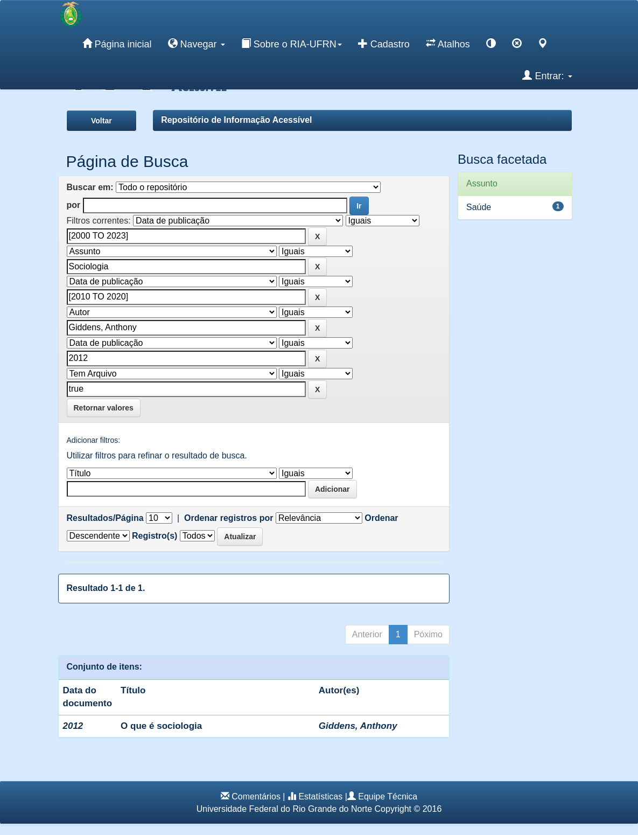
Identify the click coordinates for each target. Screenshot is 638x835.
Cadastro (384, 44)
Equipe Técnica (387, 796)
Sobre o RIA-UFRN (291, 44)
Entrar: (547, 75)
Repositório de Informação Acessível (236, 119)
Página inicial (117, 44)
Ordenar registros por (228, 518)
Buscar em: (90, 187)
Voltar (101, 120)
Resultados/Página (105, 518)
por (74, 205)
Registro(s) (154, 535)
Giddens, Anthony (358, 726)
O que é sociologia (161, 726)
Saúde (478, 207)
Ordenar (381, 518)
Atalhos (448, 44)
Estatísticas (320, 796)
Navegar (196, 44)
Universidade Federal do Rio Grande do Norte (284, 808)
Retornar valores (104, 407)
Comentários (256, 796)
